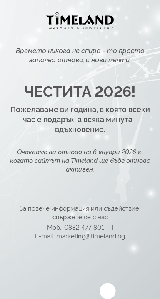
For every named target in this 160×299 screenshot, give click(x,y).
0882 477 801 (84, 227)
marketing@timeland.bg (90, 235)
